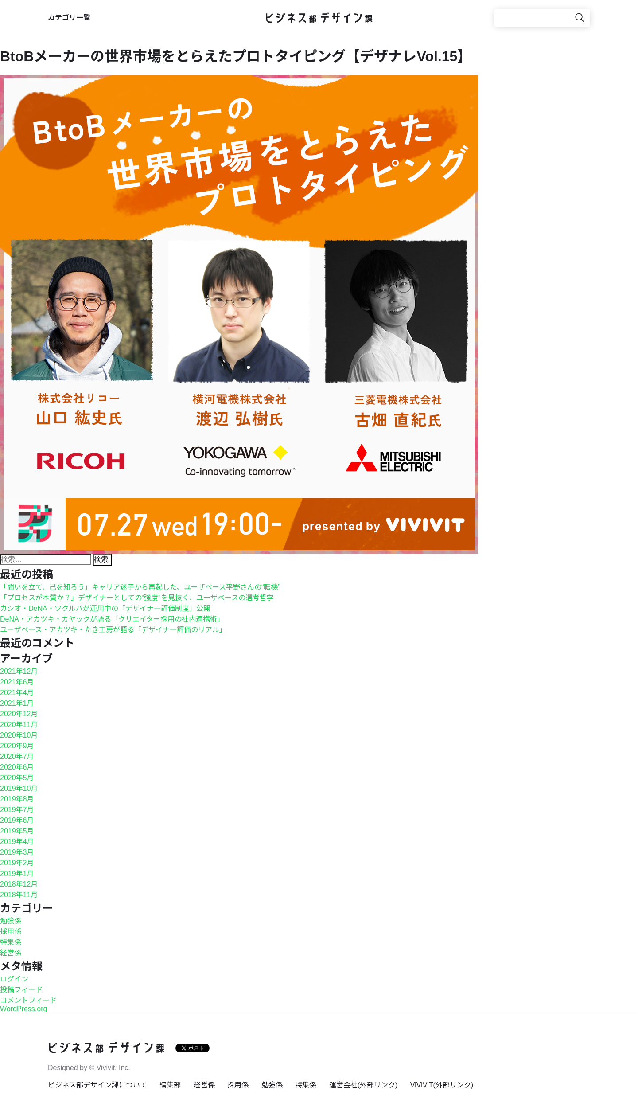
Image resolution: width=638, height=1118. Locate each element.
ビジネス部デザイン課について (97, 1085)
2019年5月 (17, 831)
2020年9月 (17, 746)
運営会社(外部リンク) (363, 1085)
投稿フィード (21, 989)
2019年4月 (17, 841)
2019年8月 (17, 799)
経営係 (10, 953)
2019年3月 (17, 852)
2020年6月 (17, 767)
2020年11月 (19, 724)
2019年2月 (17, 863)
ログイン (14, 979)
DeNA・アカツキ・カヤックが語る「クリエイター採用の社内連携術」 (112, 619)
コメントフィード (28, 1000)
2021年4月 (17, 692)
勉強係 (10, 921)
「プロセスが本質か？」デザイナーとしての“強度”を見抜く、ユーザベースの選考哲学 (137, 598)
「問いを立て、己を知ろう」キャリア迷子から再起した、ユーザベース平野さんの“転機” (140, 587)
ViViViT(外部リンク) (441, 1085)
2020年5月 (17, 778)
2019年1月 (17, 873)
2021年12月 (19, 671)
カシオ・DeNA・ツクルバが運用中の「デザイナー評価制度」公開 (105, 608)
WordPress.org (23, 1008)
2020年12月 (19, 714)
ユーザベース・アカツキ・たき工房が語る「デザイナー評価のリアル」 (113, 629)
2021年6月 (17, 682)
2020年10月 (19, 735)
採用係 (10, 931)
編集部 (170, 1085)
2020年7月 (17, 756)
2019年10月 (19, 788)
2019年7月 (17, 809)
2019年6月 (17, 820)
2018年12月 (19, 884)
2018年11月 (19, 895)
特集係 (10, 942)
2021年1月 (17, 703)
